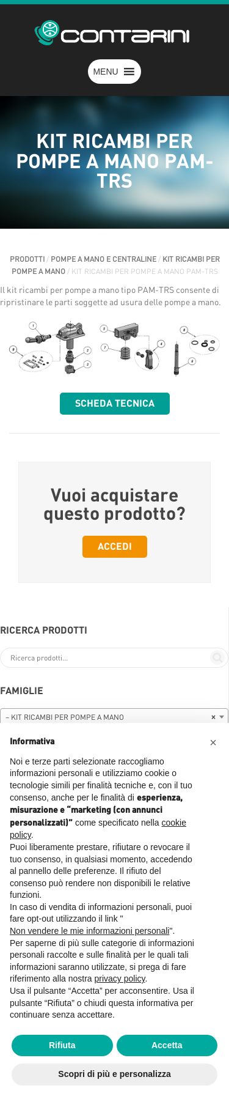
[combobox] (114, 716)
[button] (105, 71)
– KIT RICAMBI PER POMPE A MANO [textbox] (110, 717)
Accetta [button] (167, 1045)
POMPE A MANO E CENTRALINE (103, 259)
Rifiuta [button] (62, 1045)
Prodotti (27, 259)
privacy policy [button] (120, 978)
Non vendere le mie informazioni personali (89, 931)
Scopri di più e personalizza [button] (114, 1074)
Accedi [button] (115, 547)
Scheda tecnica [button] (114, 404)
